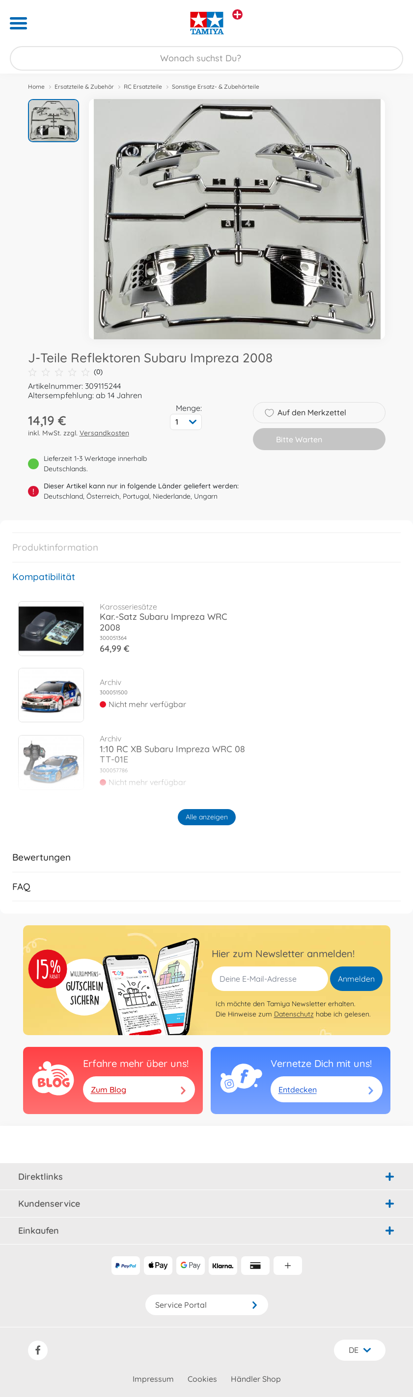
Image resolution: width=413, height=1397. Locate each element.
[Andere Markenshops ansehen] (237, 14)
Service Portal (206, 1305)
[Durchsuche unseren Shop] (206, 58)
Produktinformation (55, 547)
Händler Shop (256, 1379)
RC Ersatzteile (143, 86)
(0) (65, 372)
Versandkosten (104, 433)
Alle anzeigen (207, 817)
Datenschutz (294, 1014)
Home (36, 86)
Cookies (202, 1379)
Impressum (153, 1379)
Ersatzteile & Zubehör (84, 86)
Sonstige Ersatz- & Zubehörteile (215, 86)
